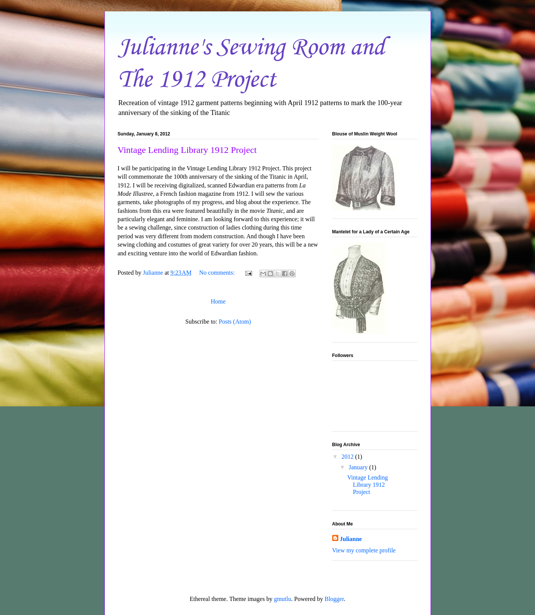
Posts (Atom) (235, 321)
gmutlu (282, 599)
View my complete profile (364, 550)
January (359, 467)
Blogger (334, 599)
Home (218, 301)
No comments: (217, 272)
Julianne (351, 539)
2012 (348, 456)
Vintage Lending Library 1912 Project (187, 150)
